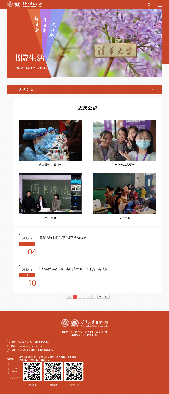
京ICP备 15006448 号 (96, 331)
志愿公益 (43, 68)
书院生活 (30, 68)
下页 (106, 297)
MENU (159, 5)
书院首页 (18, 68)
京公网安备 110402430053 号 (84, 334)
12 (100, 297)
